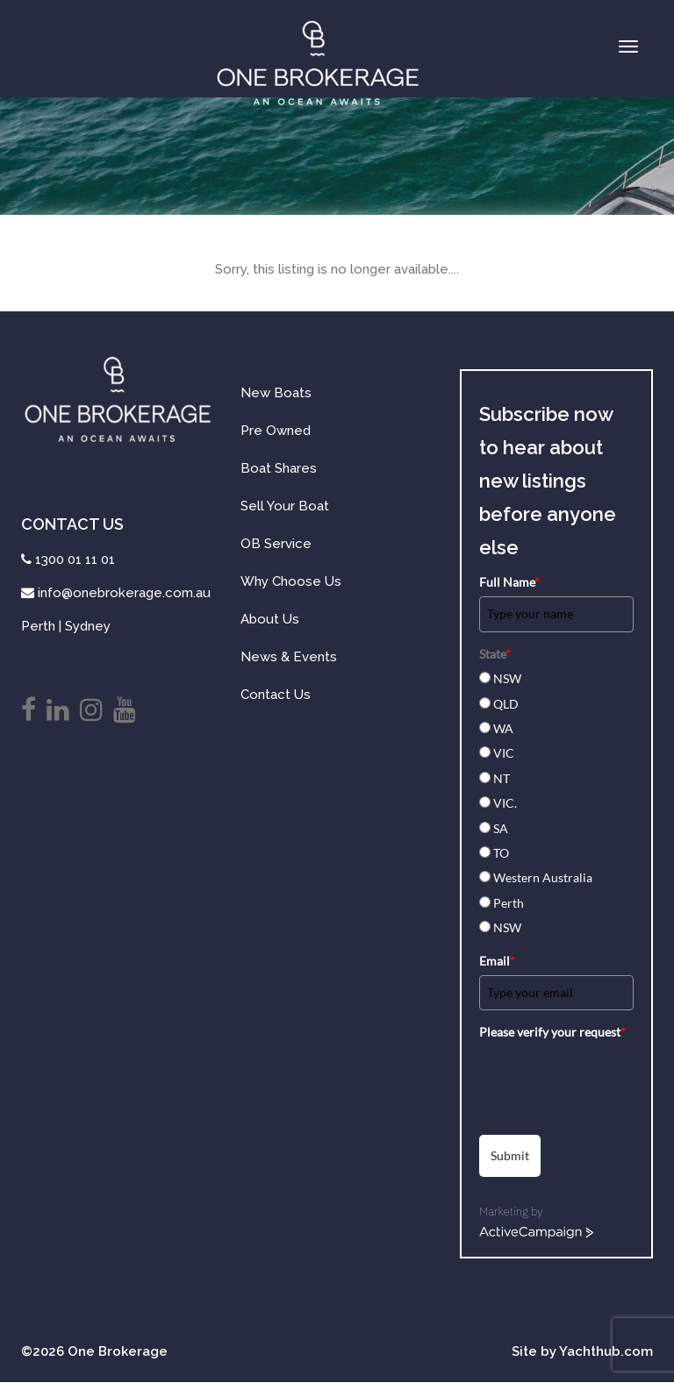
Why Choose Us (290, 581)
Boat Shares (278, 468)
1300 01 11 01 (75, 559)
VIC (503, 752)
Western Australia (542, 877)
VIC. (505, 802)
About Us (269, 619)
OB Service (276, 544)
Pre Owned (275, 430)
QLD (506, 703)
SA (500, 828)
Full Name (509, 581)
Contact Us (275, 694)
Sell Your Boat (284, 506)
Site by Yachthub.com (582, 1351)
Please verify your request (552, 1031)
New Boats (276, 393)
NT (501, 778)
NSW (507, 678)
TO (501, 852)
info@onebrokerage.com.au (124, 593)
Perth (508, 902)
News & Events (288, 657)
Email (497, 960)
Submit (510, 1155)
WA (503, 728)
